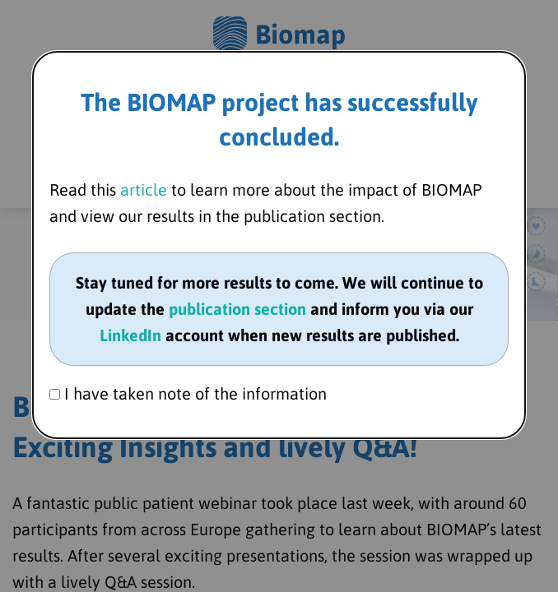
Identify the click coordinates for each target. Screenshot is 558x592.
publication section (237, 308)
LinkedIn (130, 335)
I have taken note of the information (188, 393)
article (143, 189)
